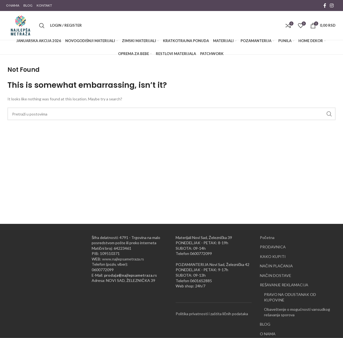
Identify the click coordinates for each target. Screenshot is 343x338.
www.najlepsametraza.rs (123, 259)
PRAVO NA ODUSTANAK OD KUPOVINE (290, 297)
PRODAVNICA (273, 246)
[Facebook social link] (325, 5)
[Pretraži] (41, 25)
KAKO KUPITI (273, 256)
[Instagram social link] (332, 5)
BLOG (265, 324)
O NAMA (268, 333)
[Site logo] (20, 25)
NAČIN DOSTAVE (275, 275)
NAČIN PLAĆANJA (276, 265)
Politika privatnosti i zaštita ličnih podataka (212, 313)
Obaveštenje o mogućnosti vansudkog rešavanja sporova (297, 312)
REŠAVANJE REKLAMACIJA (284, 284)
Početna (267, 237)
